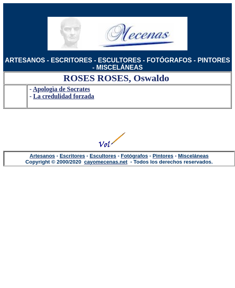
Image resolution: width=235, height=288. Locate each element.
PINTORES (213, 60)
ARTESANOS (25, 60)
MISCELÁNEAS (119, 67)
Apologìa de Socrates (61, 89)
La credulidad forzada (63, 96)
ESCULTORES (119, 60)
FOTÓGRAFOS (169, 60)
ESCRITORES (71, 60)
